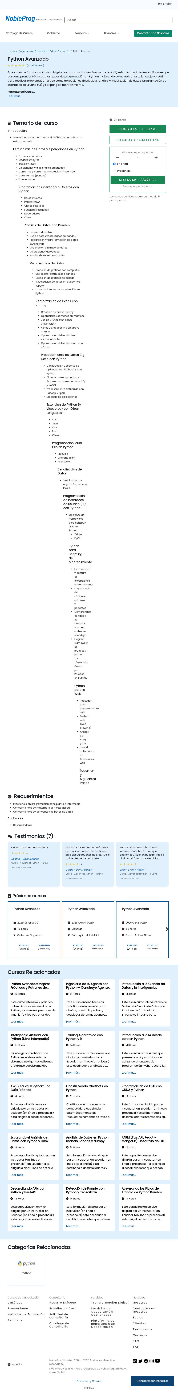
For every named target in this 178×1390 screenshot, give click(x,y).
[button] (166, 929)
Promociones (18, 1308)
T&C (136, 1347)
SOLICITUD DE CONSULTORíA (137, 140)
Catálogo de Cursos (19, 33)
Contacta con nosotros (152, 1381)
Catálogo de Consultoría (59, 1325)
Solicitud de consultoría (58, 1316)
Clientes (139, 1323)
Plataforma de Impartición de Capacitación (103, 1324)
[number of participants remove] (118, 157)
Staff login (89, 1388)
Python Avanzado (82, 51)
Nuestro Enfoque (62, 1303)
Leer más (14, 96)
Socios (138, 1317)
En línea (122, 164)
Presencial (124, 171)
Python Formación (59, 51)
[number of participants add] (157, 157)
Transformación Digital (109, 1303)
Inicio (12, 51)
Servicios (81, 33)
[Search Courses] (118, 20)
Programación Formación (32, 51)
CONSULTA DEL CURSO (138, 129)
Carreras (140, 1335)
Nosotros (110, 33)
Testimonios (142, 1329)
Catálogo (15, 1303)
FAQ (136, 1341)
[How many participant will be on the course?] (137, 157)
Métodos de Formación (26, 1314)
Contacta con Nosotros (153, 33)
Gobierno (53, 33)
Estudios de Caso (63, 1308)
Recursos (15, 1320)
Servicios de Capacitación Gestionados (102, 1311)
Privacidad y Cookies (89, 1381)
